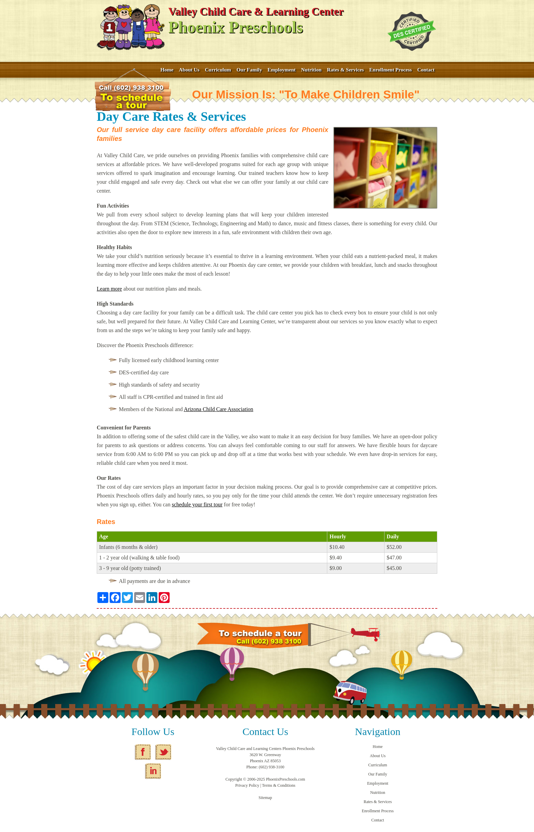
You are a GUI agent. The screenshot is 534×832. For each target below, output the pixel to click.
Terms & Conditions (278, 785)
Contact (426, 69)
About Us (189, 69)
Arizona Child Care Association (218, 409)
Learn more (109, 289)
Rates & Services (345, 69)
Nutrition (311, 69)
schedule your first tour (197, 504)
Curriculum (218, 69)
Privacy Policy (247, 785)
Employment (282, 69)
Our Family (249, 69)
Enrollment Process (390, 69)
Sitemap (265, 797)
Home (166, 69)
